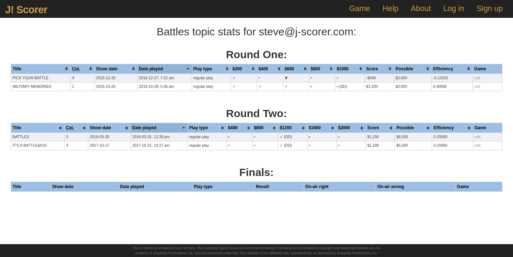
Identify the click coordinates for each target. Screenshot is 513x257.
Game (359, 8)
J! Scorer (26, 9)
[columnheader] (41, 69)
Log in (453, 8)
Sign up (490, 8)
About (421, 8)
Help (390, 8)
